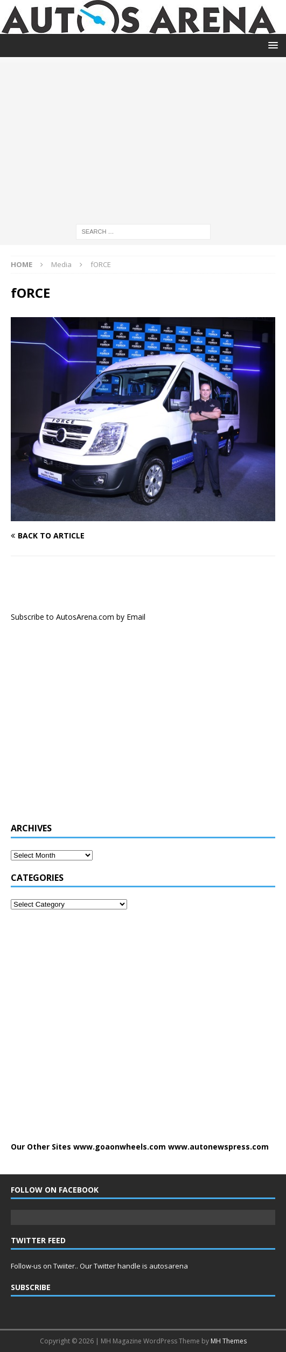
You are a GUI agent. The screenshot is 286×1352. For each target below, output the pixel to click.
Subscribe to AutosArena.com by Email (78, 617)
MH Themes (229, 1341)
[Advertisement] (143, 137)
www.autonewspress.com (218, 1146)
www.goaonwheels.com (119, 1146)
